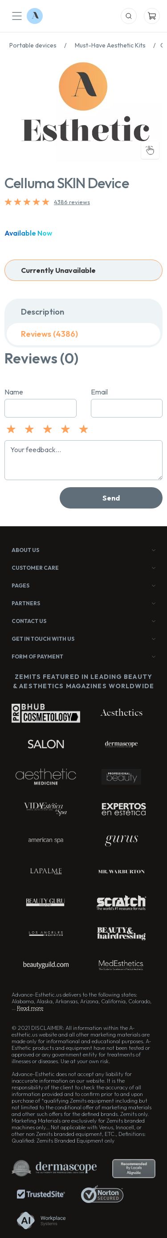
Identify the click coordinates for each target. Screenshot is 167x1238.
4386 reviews (72, 201)
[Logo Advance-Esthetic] (35, 16)
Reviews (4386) (49, 334)
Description (42, 312)
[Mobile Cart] (152, 16)
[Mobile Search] (129, 16)
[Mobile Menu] (17, 16)
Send (111, 497)
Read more (30, 1008)
